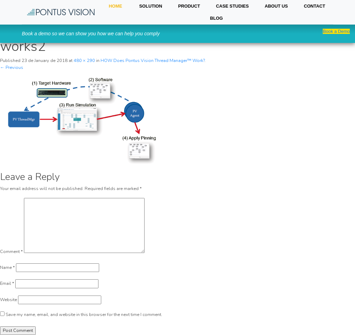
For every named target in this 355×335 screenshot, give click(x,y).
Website (8, 300)
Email (7, 283)
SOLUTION (150, 6)
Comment (11, 251)
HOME (115, 6)
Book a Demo (336, 31)
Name (7, 267)
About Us (276, 6)
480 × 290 (84, 60)
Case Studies (232, 6)
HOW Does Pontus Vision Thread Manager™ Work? (153, 60)
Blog (216, 18)
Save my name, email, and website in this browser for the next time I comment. (84, 314)
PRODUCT (189, 6)
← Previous (11, 67)
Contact (314, 6)
